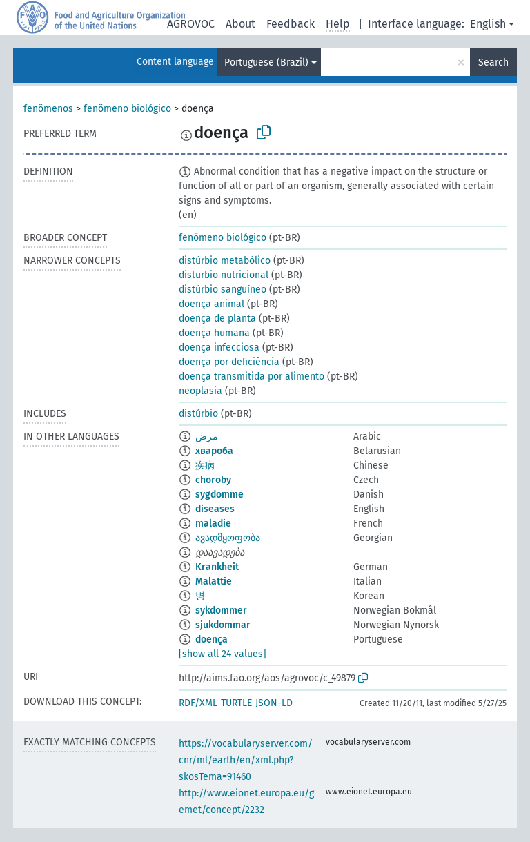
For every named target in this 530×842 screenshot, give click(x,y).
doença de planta (217, 318)
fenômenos (48, 109)
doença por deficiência (229, 362)
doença (211, 639)
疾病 (205, 465)
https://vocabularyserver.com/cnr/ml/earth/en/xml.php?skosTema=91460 (246, 760)
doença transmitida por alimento (251, 376)
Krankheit (217, 567)
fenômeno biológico (127, 109)
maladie (213, 523)
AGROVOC (191, 23)
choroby (213, 480)
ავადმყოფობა (227, 538)
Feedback (290, 23)
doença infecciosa (219, 347)
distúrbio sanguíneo (222, 289)
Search (493, 62)
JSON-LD (274, 703)
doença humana (214, 333)
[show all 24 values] (222, 654)
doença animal (211, 304)
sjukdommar (223, 625)
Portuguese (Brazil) (266, 62)
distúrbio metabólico (225, 260)
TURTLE (236, 703)
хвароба (214, 451)
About (240, 23)
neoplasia (200, 391)
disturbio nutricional (223, 275)
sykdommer (221, 610)
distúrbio (198, 414)
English (488, 23)
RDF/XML (198, 703)
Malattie (213, 581)
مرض (206, 436)
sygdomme (219, 494)
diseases (215, 509)
